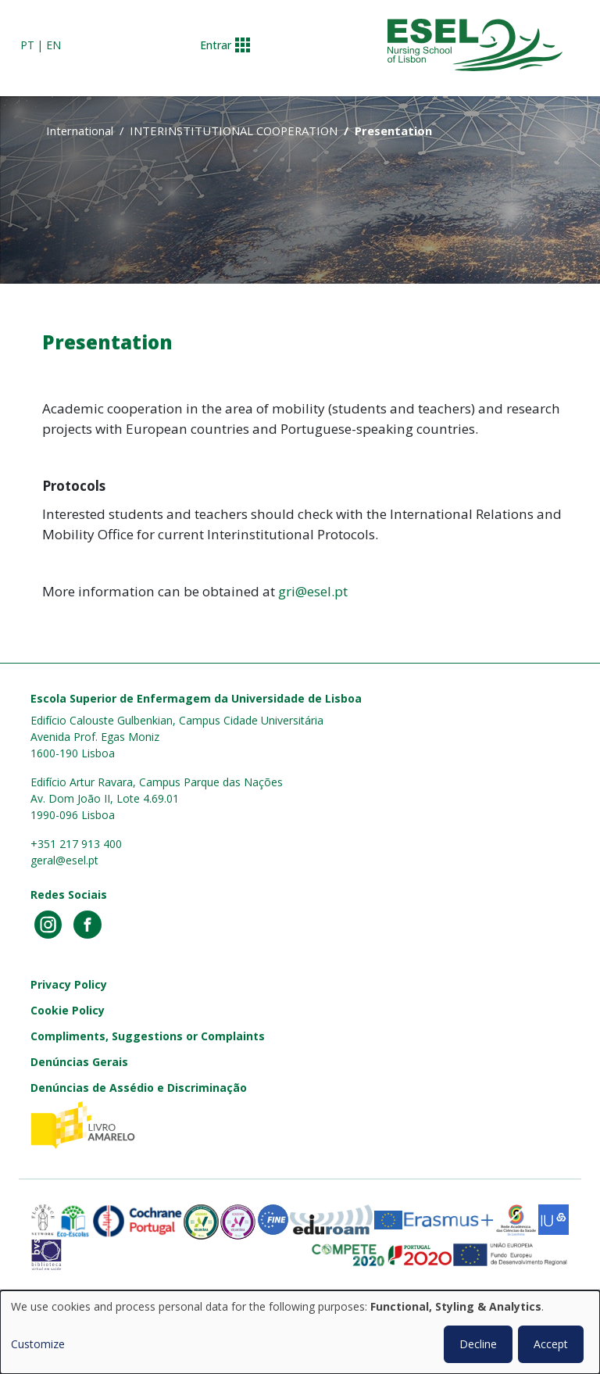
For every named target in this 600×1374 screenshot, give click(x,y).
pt (27, 45)
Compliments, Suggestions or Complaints (147, 1036)
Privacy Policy (68, 984)
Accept (551, 1343)
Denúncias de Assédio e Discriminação (138, 1087)
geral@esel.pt (64, 860)
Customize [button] (38, 1343)
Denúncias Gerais (79, 1061)
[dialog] (300, 1332)
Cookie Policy (67, 1010)
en (53, 45)
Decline (478, 1343)
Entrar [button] (215, 45)
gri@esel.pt (313, 591)
